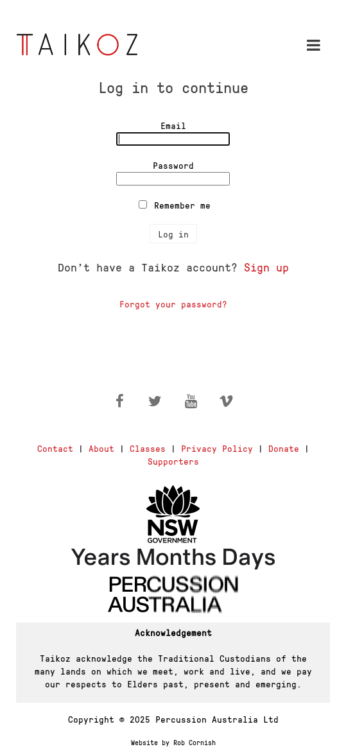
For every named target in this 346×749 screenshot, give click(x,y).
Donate (283, 448)
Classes (148, 448)
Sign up (266, 266)
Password (173, 165)
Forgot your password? (173, 303)
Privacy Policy (217, 448)
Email (173, 125)
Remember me (182, 205)
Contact (55, 448)
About (101, 448)
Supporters (173, 461)
